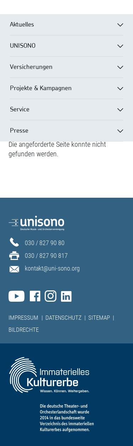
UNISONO (22, 45)
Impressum (23, 317)
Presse (19, 130)
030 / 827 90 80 (45, 243)
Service (19, 109)
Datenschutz (63, 317)
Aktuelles (22, 24)
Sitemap (99, 317)
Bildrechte (24, 329)
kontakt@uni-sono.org (52, 268)
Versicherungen (31, 66)
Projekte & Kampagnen (41, 88)
